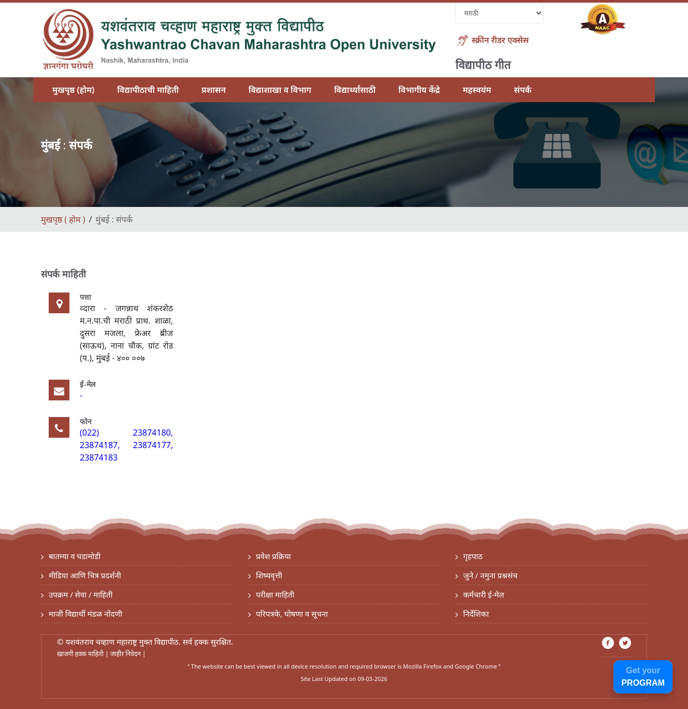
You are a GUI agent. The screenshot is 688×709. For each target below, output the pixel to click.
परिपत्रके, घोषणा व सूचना (292, 613)
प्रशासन (214, 89)
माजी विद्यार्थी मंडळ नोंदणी (85, 613)
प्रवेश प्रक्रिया (273, 556)
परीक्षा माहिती (275, 594)
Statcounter (344, 691)
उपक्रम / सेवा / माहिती (81, 594)
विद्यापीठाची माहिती (148, 89)
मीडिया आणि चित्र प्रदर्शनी (85, 575)
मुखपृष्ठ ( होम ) (63, 219)
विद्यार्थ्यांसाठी (355, 89)
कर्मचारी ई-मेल (483, 594)
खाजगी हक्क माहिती (81, 653)
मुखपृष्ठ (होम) (73, 89)
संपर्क (523, 89)
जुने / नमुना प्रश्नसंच (490, 575)
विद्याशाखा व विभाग (280, 89)
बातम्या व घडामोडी (75, 556)
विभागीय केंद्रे (419, 89)
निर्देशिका (476, 613)
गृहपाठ (473, 556)
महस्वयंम (477, 89)
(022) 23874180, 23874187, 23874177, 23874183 (126, 445)
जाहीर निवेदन (126, 653)
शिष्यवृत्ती (269, 575)
